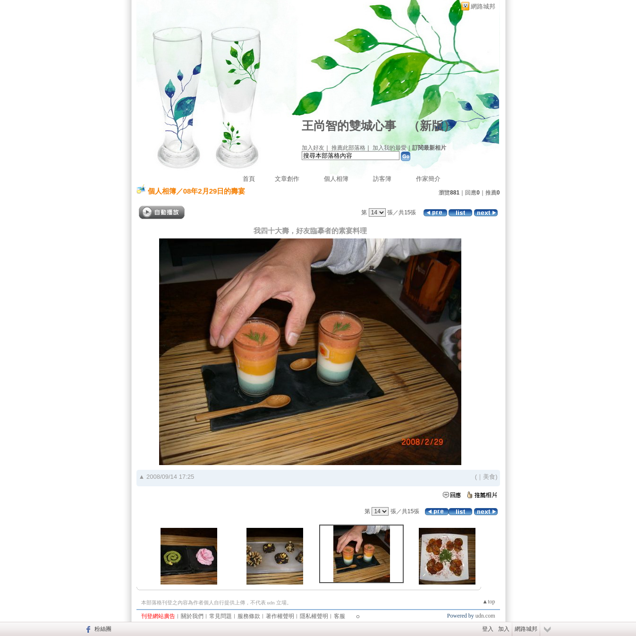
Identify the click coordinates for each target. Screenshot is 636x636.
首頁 (249, 178)
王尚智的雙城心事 (349, 125)
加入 (503, 629)
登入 (487, 629)
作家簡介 (428, 178)
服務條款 (248, 616)
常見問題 (220, 616)
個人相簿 (336, 178)
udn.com (485, 615)
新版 (431, 125)
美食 (489, 476)
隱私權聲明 (314, 616)
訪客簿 (382, 178)
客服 (339, 616)
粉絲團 (102, 629)
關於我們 (192, 616)
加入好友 (313, 147)
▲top (488, 601)
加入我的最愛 (390, 147)
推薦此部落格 (348, 147)
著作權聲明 (280, 616)
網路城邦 (483, 6)
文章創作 (287, 178)
